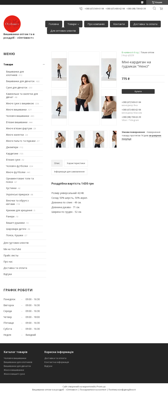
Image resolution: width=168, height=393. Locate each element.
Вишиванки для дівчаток (20, 81)
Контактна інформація (56, 362)
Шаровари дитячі (16, 229)
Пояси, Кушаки (14, 235)
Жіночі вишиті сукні (14, 373)
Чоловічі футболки (17, 166)
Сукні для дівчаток (16, 87)
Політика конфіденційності (122, 389)
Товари (71, 24)
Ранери (10, 216)
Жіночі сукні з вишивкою (20, 103)
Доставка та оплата (145, 24)
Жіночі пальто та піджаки (20, 140)
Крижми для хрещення (19, 210)
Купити (138, 91)
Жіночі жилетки (15, 134)
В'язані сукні (13, 159)
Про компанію (96, 24)
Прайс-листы (10, 255)
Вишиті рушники (15, 222)
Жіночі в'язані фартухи (19, 128)
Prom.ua (101, 386)
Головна (54, 24)
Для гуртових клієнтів (16, 242)
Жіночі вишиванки (16, 109)
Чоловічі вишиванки (17, 115)
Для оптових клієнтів (63, 30)
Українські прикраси (17, 194)
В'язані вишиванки (16, 122)
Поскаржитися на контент (93, 389)
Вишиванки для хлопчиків (15, 73)
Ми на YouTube (12, 249)
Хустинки (11, 188)
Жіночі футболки (15, 172)
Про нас (8, 261)
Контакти (119, 24)
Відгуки (7, 274)
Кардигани (12, 153)
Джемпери (12, 147)
